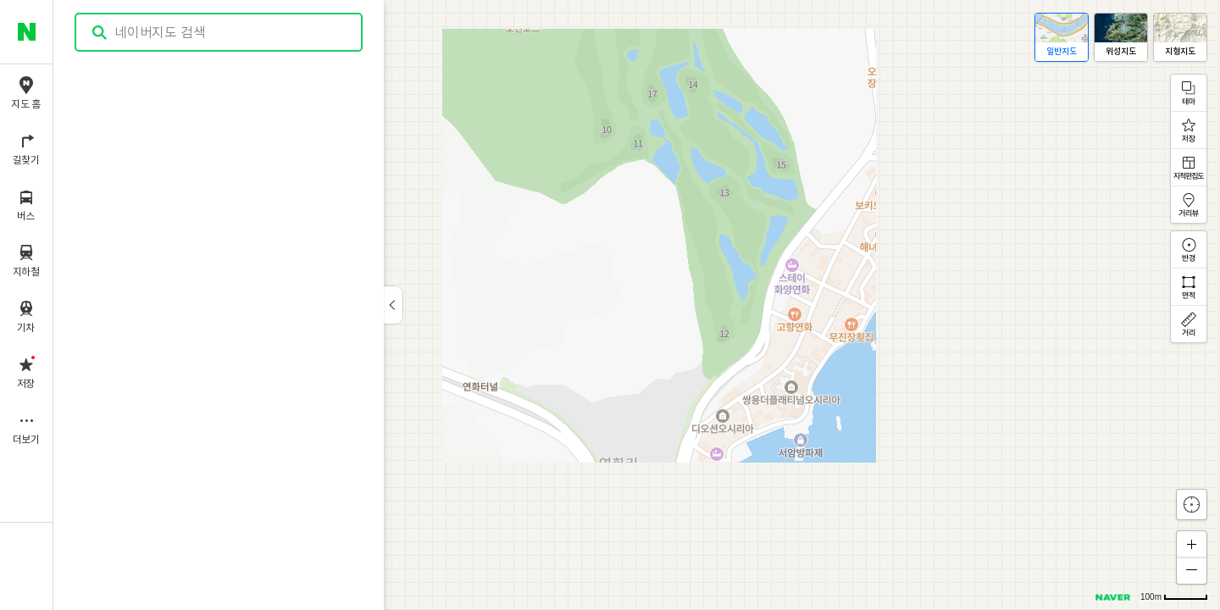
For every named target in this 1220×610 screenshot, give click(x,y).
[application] (636, 305)
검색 (100, 32)
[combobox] (219, 32)
